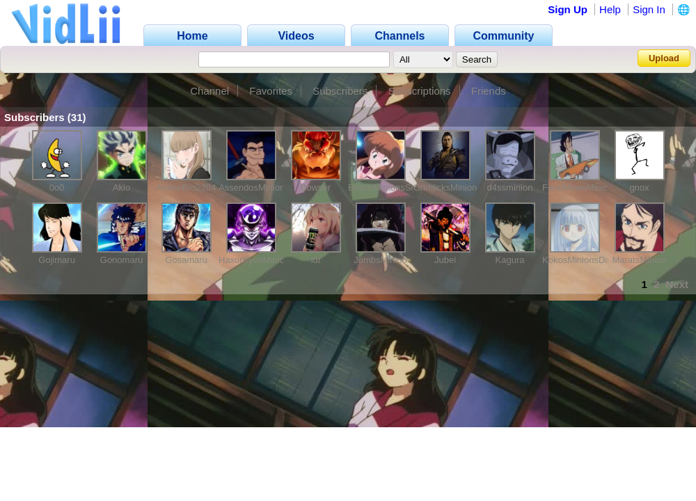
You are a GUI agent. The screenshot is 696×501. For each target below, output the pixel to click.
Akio (121, 187)
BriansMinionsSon (384, 187)
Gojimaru (56, 260)
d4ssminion (510, 187)
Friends (488, 91)
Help (610, 9)
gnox (639, 187)
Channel (209, 91)
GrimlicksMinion (445, 187)
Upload (664, 58)
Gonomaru (121, 260)
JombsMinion (380, 260)
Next (676, 284)
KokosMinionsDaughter (588, 260)
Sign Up (567, 9)
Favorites (270, 91)
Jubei (445, 260)
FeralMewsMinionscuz (587, 187)
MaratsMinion (639, 260)
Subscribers (340, 91)
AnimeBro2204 (186, 187)
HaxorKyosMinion (254, 260)
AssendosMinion (252, 187)
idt (316, 260)
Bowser (316, 187)
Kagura (510, 260)
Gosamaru (186, 260)
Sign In (649, 9)
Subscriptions (419, 91)
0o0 (57, 187)
